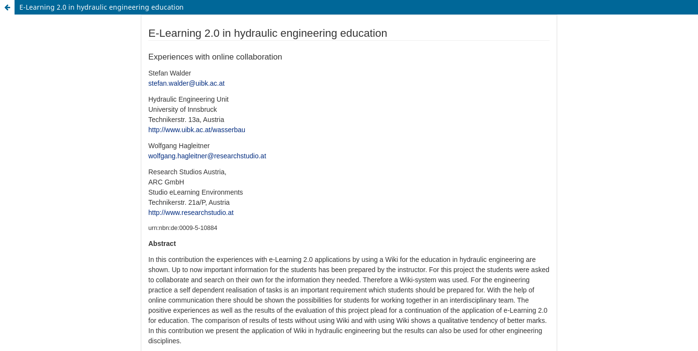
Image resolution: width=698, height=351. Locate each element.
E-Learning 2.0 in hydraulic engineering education (101, 7)
